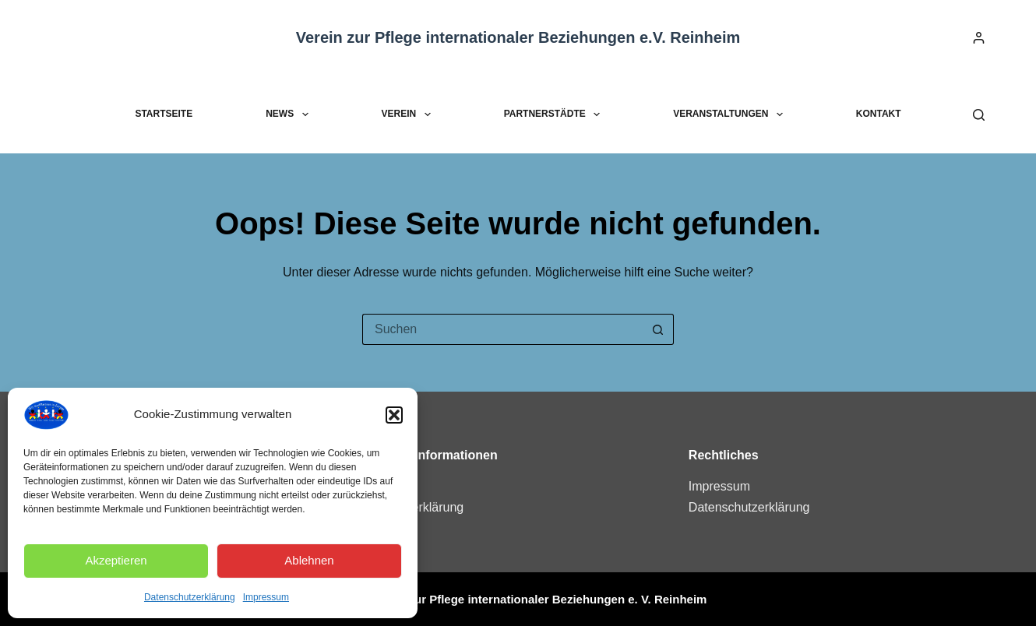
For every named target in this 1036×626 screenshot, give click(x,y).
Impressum (266, 597)
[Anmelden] (979, 38)
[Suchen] (979, 115)
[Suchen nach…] (502, 329)
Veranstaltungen (731, 114)
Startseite (163, 113)
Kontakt (878, 113)
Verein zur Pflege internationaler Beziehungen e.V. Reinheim (518, 37)
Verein (409, 114)
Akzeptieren (115, 560)
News (290, 114)
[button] (394, 415)
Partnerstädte (555, 114)
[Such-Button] (658, 329)
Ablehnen (308, 560)
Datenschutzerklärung (189, 597)
